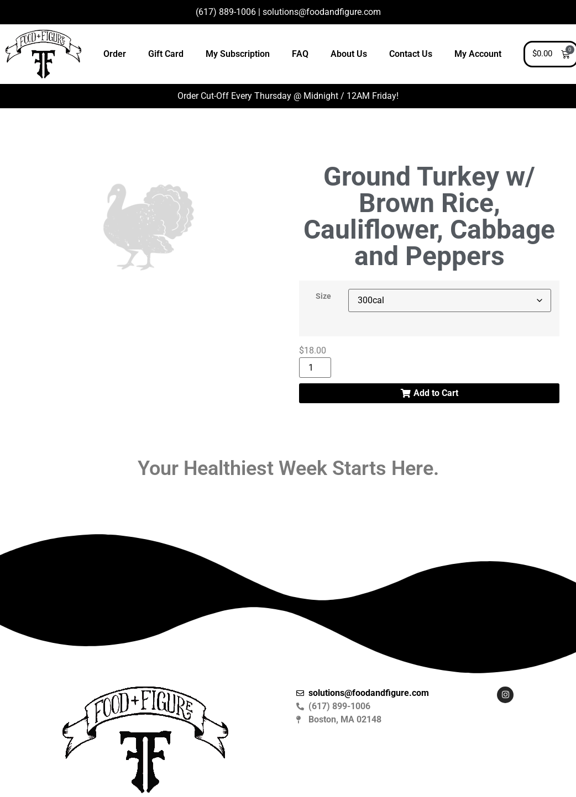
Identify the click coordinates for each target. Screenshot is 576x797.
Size (323, 296)
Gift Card (166, 54)
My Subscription (238, 54)
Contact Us (410, 54)
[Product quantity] (315, 367)
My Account (477, 54)
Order (114, 54)
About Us (349, 54)
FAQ (300, 54)
